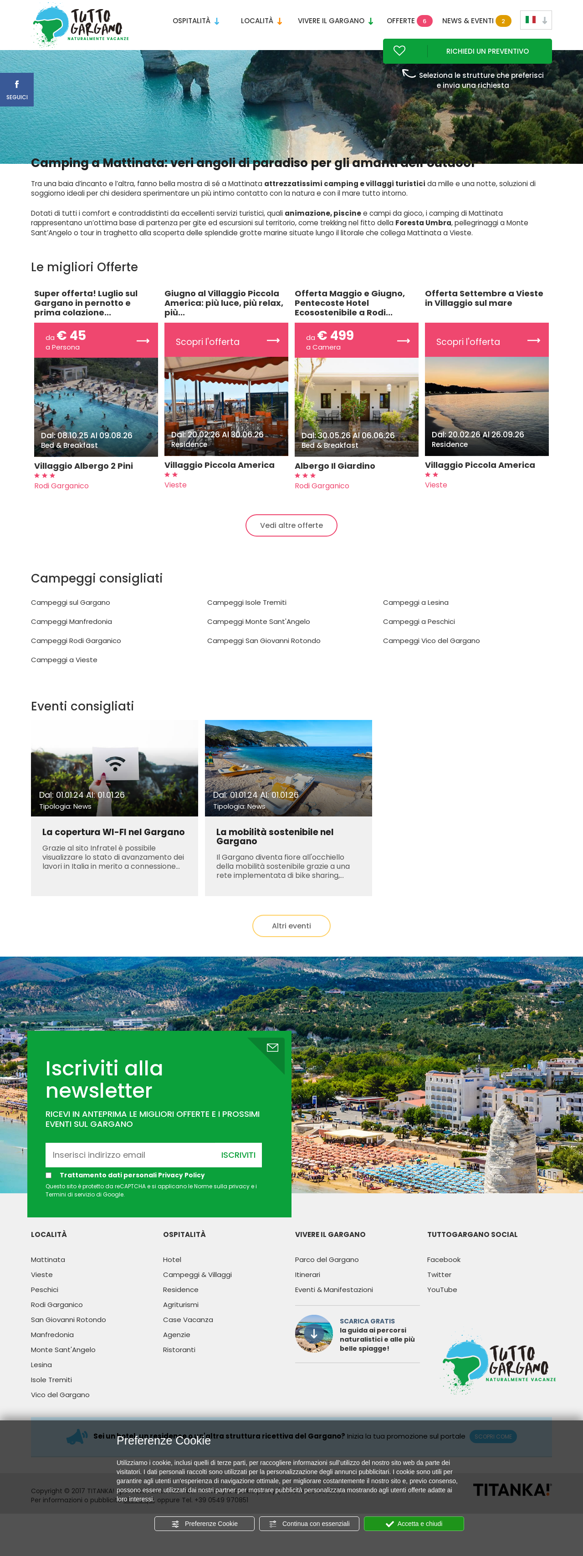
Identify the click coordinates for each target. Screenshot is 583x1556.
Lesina (41, 1382)
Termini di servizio (70, 1212)
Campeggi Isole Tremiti (246, 620)
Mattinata (48, 1277)
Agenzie (176, 1352)
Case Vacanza (188, 1337)
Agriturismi (181, 1322)
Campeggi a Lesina (416, 620)
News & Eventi (475, 21)
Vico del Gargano (60, 1412)
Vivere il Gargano (335, 20)
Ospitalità (196, 20)
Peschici (44, 1307)
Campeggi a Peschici (419, 639)
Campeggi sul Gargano (70, 620)
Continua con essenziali (309, 1524)
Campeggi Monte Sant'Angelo (258, 639)
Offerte (410, 21)
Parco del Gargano (327, 1277)
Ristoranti (179, 1367)
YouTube (442, 1307)
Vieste (42, 1292)
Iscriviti (238, 1172)
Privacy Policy (182, 1192)
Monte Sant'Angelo (63, 1367)
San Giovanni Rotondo (68, 1337)
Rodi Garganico (57, 1322)
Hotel (172, 1277)
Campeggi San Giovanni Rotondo (264, 659)
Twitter (439, 1292)
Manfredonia (52, 1352)
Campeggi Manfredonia (71, 639)
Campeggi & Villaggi (197, 1292)
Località (261, 20)
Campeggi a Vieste (64, 678)
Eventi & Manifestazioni (334, 1307)
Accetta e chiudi (414, 1524)
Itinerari (307, 1292)
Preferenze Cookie (204, 1524)
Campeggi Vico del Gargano (431, 659)
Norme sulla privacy (222, 1204)
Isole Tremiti (51, 1397)
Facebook (443, 1277)
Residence (181, 1307)
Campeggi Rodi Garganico (76, 659)
